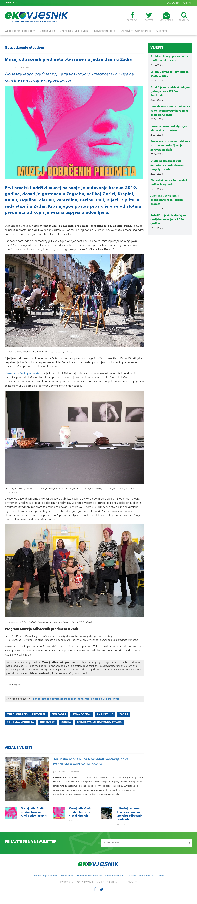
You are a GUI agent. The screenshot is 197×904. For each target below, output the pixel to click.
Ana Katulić (105, 714)
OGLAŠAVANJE (173, 3)
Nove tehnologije (105, 31)
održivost (47, 722)
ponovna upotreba (20, 722)
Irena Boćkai (81, 714)
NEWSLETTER (166, 17)
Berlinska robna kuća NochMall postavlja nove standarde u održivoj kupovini (91, 762)
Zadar (123, 714)
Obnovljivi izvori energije (135, 31)
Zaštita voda (47, 31)
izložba (66, 722)
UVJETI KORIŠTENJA (108, 882)
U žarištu (161, 31)
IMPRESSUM (66, 882)
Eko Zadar (59, 714)
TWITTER (149, 17)
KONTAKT (187, 3)
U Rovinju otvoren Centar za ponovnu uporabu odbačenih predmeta (49, 3)
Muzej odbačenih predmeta (22, 373)
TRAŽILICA (184, 17)
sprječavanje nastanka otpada (99, 722)
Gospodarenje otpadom (20, 31)
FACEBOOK (132, 17)
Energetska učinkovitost (74, 31)
